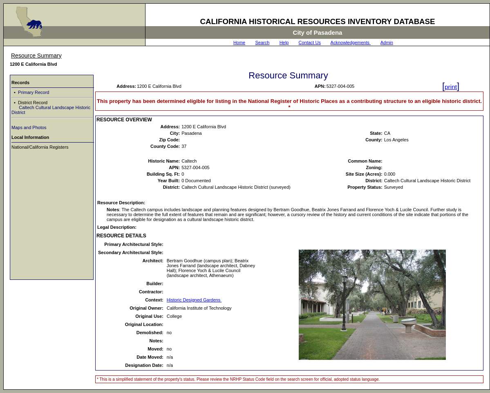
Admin (386, 42)
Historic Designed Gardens (194, 299)
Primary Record (33, 92)
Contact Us (310, 42)
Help (284, 42)
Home (239, 42)
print (451, 86)
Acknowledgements (351, 42)
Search (262, 42)
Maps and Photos (29, 127)
